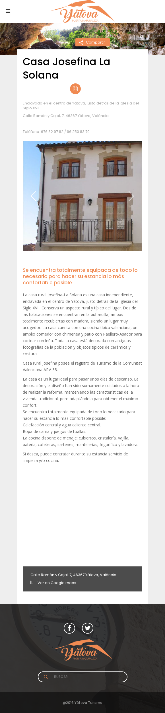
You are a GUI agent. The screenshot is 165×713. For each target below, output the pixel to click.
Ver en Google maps (53, 582)
